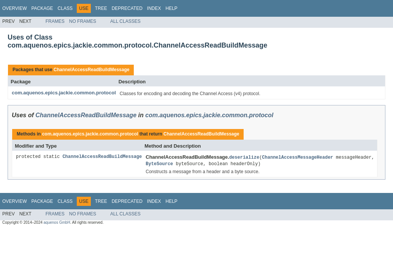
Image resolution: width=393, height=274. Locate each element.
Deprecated (127, 8)
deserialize (244, 157)
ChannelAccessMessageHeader (297, 157)
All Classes (125, 21)
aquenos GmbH (57, 222)
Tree (101, 8)
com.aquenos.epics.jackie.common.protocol (64, 93)
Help (171, 8)
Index (154, 8)
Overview (14, 8)
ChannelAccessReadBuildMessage (91, 69)
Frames (55, 21)
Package (42, 8)
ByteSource (159, 163)
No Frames (82, 21)
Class (65, 8)
